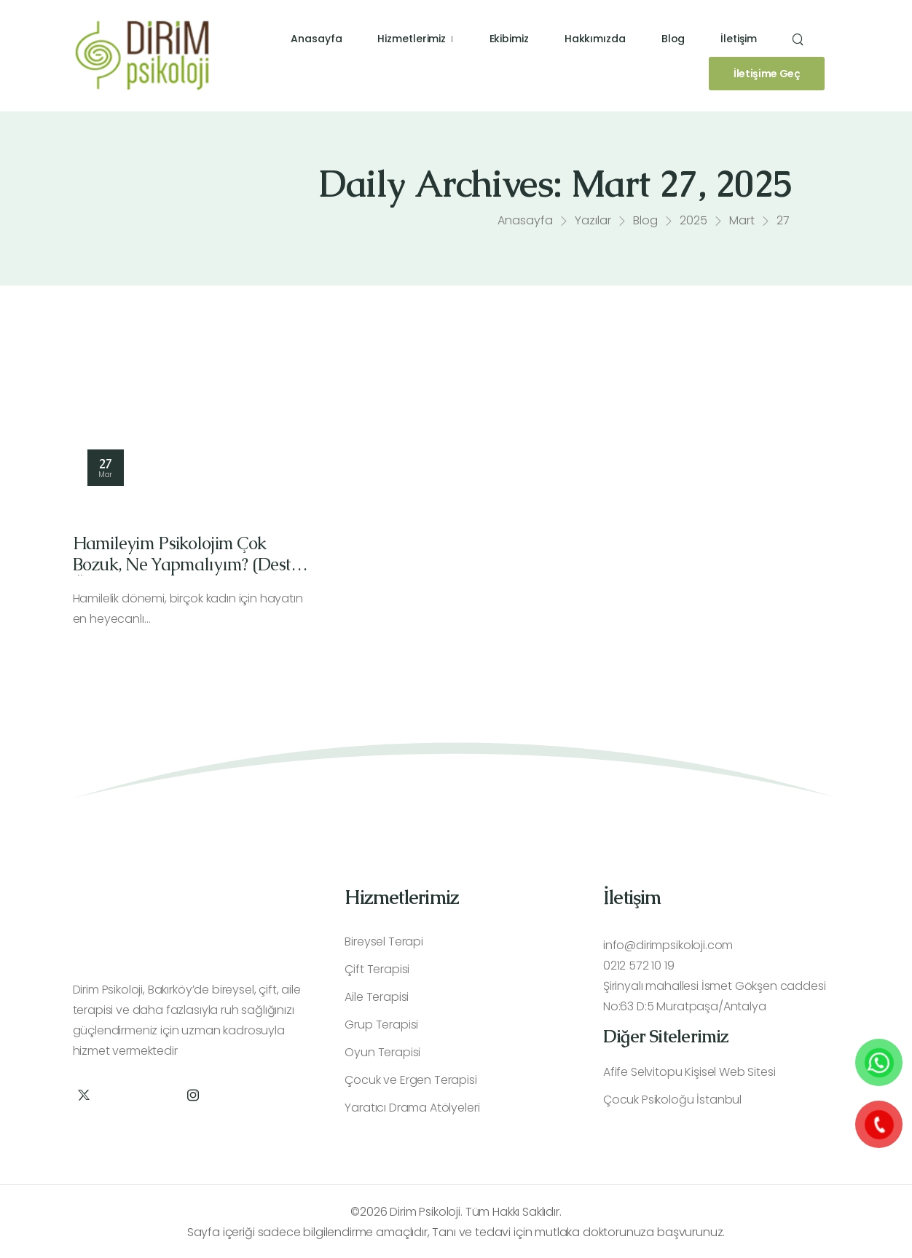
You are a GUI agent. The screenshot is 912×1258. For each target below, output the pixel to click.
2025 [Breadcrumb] (693, 224)
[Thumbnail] (193, 427)
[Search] (799, 39)
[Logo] (142, 55)
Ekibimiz (509, 38)
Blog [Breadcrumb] (645, 224)
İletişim (738, 38)
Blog (673, 38)
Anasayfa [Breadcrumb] (525, 224)
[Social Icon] (84, 1094)
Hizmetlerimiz (411, 38)
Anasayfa (316, 38)
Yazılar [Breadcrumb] (593, 224)
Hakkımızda (595, 38)
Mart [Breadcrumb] (742, 224)
